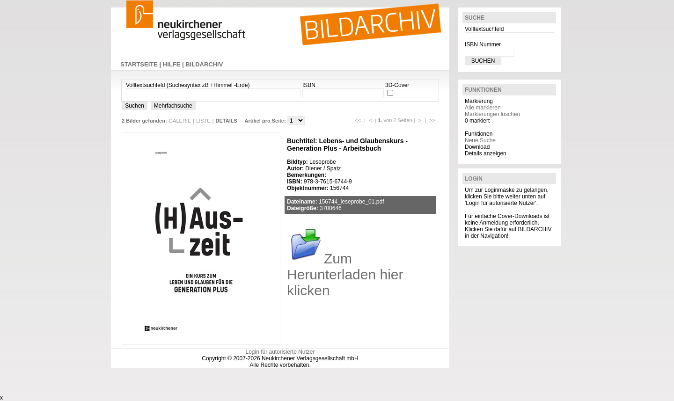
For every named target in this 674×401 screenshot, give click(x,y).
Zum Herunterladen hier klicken (345, 274)
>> (432, 120)
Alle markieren (483, 107)
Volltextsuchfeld (484, 29)
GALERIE (180, 121)
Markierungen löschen (492, 114)
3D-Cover (397, 85)
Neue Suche (480, 140)
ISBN (308, 85)
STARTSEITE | (141, 64)
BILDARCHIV (204, 64)
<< (357, 120)
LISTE (203, 121)
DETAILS (226, 121)
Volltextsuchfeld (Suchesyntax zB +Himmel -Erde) (187, 85)
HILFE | (174, 64)
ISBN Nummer (483, 44)
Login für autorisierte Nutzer (280, 352)
